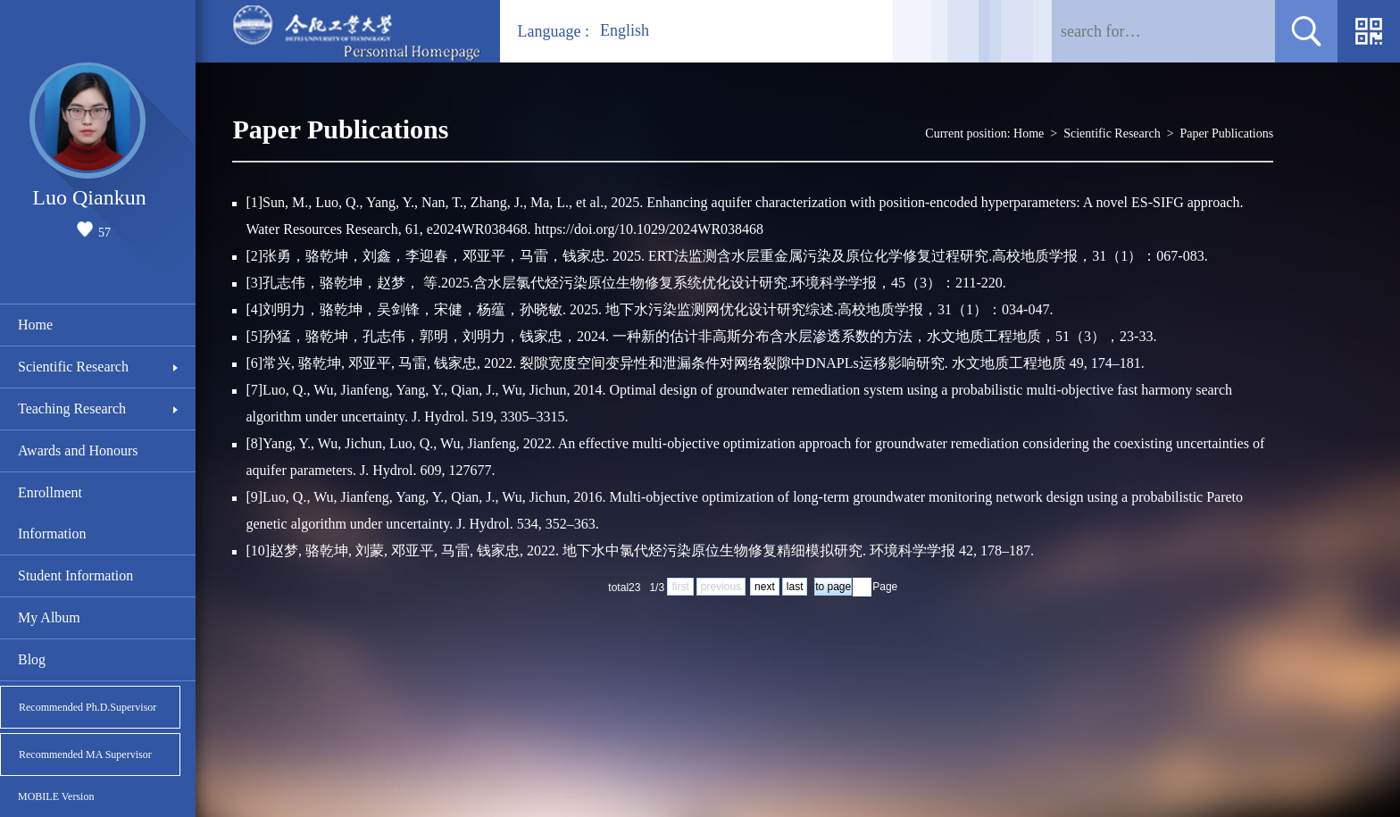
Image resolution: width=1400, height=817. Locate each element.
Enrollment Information (52, 513)
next (764, 586)
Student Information (75, 575)
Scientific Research (73, 366)
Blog (32, 659)
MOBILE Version (56, 796)
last (795, 586)
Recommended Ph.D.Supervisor (87, 707)
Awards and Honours (78, 450)
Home (35, 324)
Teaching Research (72, 408)
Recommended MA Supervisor (85, 754)
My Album (49, 617)
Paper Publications (1227, 133)
